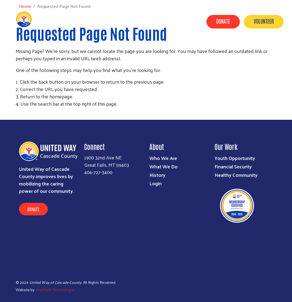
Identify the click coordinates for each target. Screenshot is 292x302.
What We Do (163, 166)
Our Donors (238, 47)
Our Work (148, 47)
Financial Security (233, 166)
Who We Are (163, 158)
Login (155, 183)
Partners (177, 47)
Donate (223, 20)
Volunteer (264, 20)
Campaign (206, 47)
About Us (119, 47)
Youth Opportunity (235, 158)
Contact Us (271, 47)
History (157, 175)
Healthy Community (236, 175)
